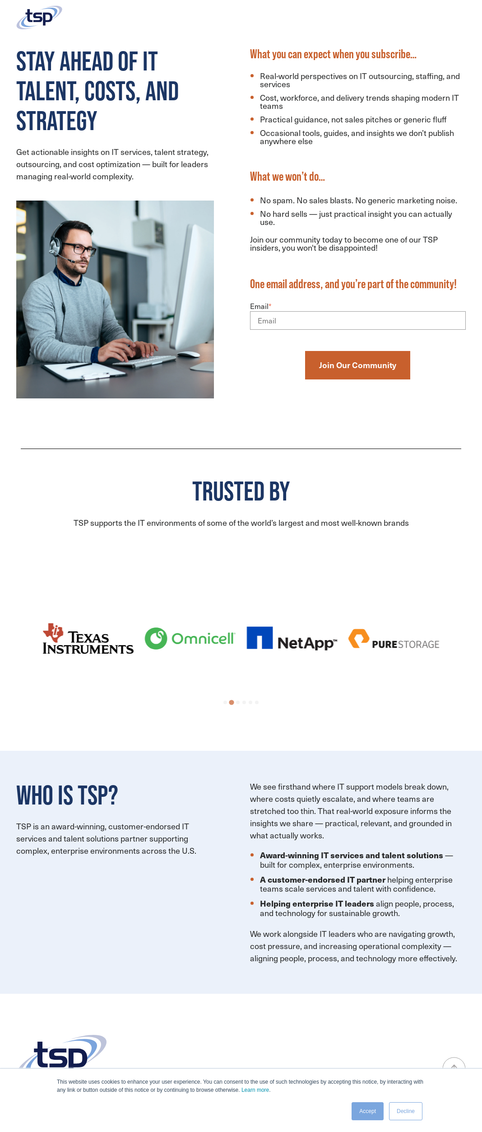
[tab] (225, 702)
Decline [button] (406, 1111)
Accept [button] (367, 1111)
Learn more (255, 1090)
